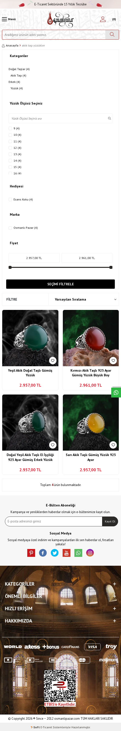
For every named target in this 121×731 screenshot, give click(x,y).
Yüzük (17, 88)
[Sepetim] (113, 19)
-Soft (35, 727)
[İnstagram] (90, 553)
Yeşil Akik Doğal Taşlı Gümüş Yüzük (30, 373)
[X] (55, 553)
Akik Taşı (18, 75)
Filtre (11, 299)
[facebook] (43, 553)
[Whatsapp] (78, 553)
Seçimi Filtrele (60, 284)
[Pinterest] (31, 553)
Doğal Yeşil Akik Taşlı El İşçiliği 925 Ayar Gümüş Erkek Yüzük (30, 457)
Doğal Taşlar (19, 69)
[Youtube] (66, 553)
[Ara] (112, 34)
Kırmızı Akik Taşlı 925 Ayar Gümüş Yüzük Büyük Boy (90, 373)
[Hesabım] (103, 19)
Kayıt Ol (110, 521)
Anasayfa (10, 45)
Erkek (14, 82)
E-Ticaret (46, 727)
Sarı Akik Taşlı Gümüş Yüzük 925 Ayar (91, 457)
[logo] (60, 19)
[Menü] (9, 19)
